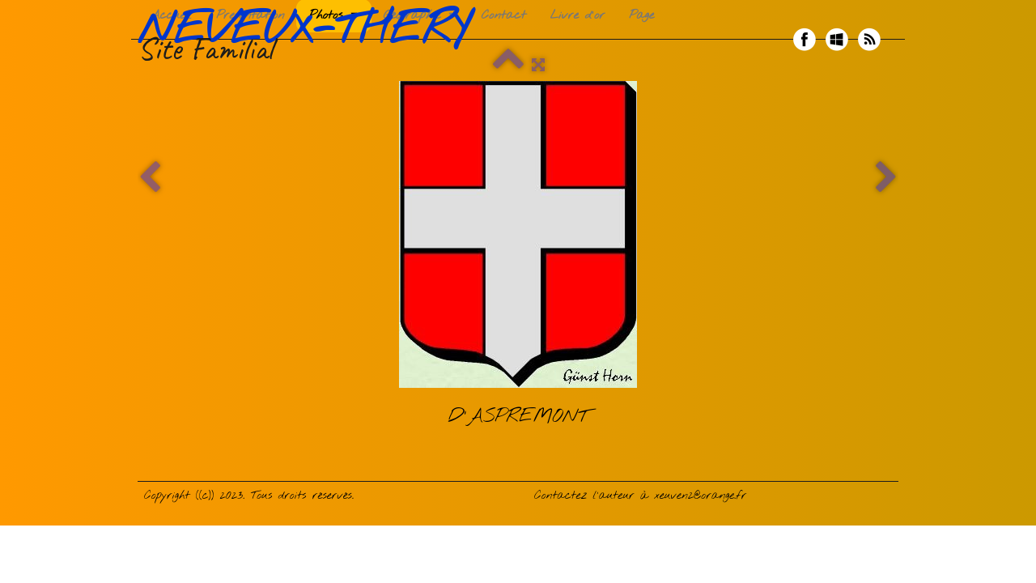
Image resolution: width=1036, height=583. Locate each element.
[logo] (310, 40)
